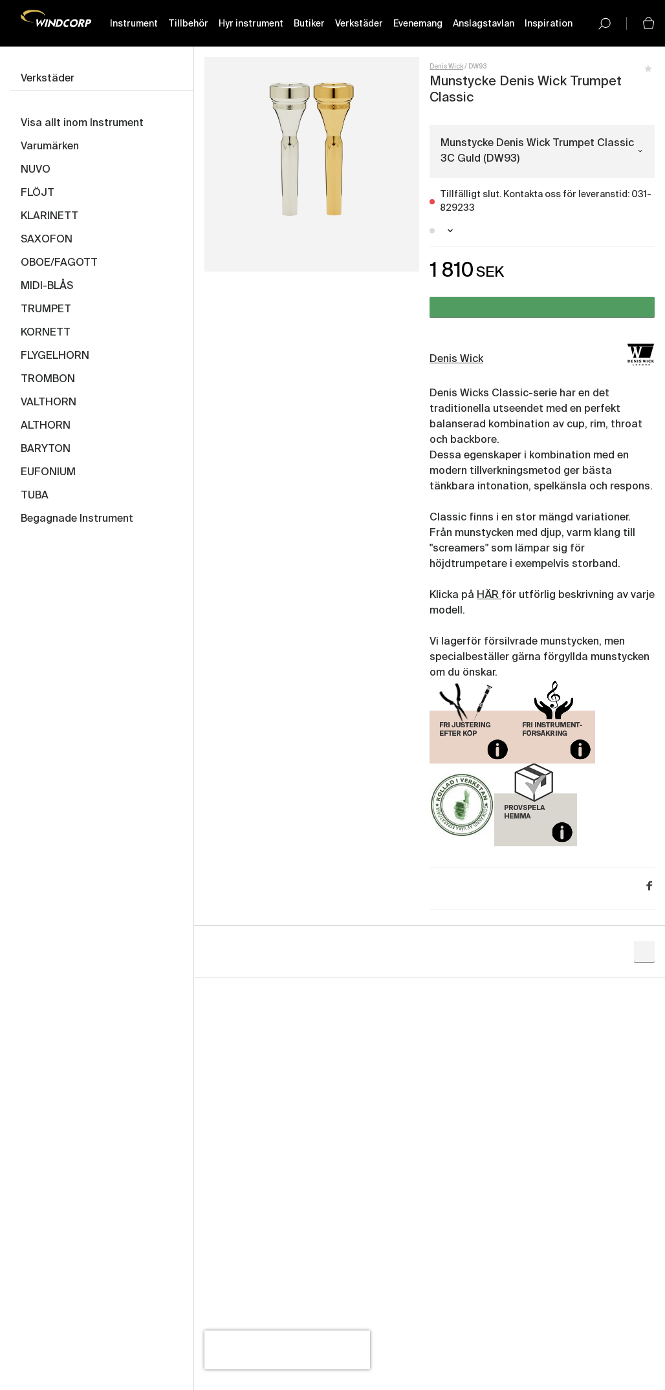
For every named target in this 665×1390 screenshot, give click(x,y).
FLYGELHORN (55, 356)
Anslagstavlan (483, 23)
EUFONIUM (48, 472)
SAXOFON (46, 240)
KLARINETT (49, 216)
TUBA (35, 496)
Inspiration (548, 23)
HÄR (489, 595)
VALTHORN (48, 403)
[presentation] (287, 1350)
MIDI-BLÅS (47, 286)
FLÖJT (37, 193)
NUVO (35, 170)
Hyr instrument (251, 23)
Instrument (134, 23)
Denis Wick (446, 66)
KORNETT (46, 333)
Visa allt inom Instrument (82, 123)
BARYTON (46, 449)
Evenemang (417, 23)
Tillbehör (188, 23)
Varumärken (50, 147)
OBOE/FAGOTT (59, 263)
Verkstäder (359, 23)
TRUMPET (46, 310)
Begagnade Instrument (77, 519)
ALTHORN (46, 426)
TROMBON (48, 379)
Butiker (309, 23)
